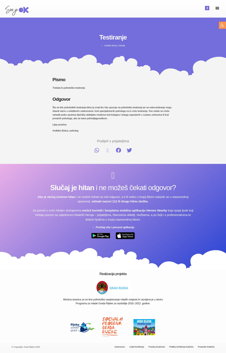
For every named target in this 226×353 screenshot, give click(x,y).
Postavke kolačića (206, 347)
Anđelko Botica (110, 45)
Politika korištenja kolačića (181, 347)
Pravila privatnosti (156, 347)
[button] (222, 25)
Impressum (120, 347)
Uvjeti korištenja (136, 347)
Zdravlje (121, 45)
